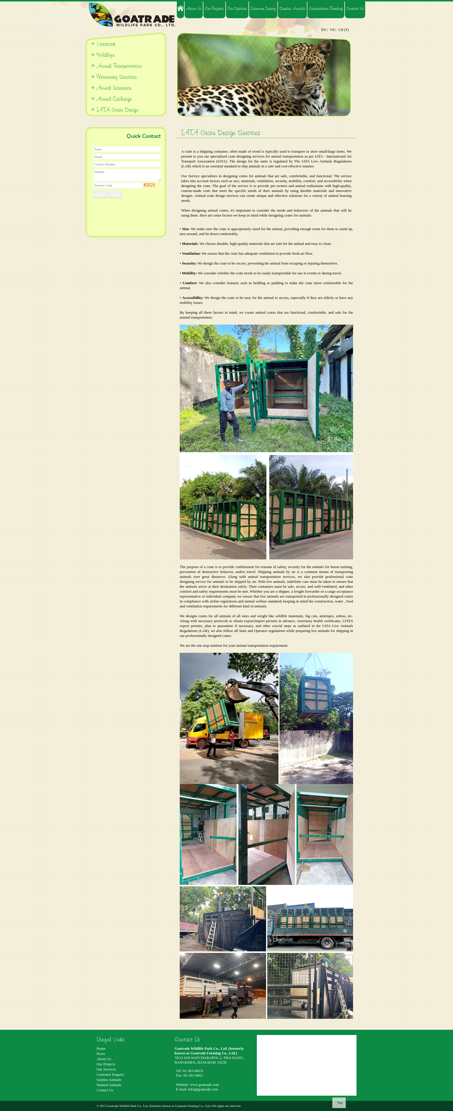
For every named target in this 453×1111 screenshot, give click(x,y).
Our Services (237, 8)
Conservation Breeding (326, 8)
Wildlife (105, 54)
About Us (193, 8)
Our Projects (214, 8)
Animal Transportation (118, 65)
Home (101, 1048)
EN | (324, 30)
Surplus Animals (292, 8)
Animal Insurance (113, 87)
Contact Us (355, 8)
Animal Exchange (114, 98)
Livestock (105, 43)
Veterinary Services (116, 76)
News (100, 1053)
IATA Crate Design (117, 109)
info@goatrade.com (203, 1089)
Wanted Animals (108, 1085)
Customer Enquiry (263, 8)
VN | (333, 30)
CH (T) (344, 30)
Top (340, 1103)
